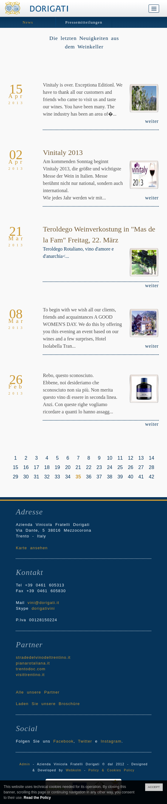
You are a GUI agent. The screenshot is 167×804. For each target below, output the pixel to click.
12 (130, 458)
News (27, 22)
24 (109, 467)
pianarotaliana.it (33, 663)
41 (141, 476)
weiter (152, 121)
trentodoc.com (31, 669)
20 (67, 467)
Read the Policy (37, 798)
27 (141, 467)
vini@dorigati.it (44, 602)
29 (15, 476)
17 (36, 467)
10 (109, 458)
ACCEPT (154, 787)
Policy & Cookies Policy (111, 770)
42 (151, 476)
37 (99, 476)
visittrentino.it (30, 674)
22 (88, 467)
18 (47, 467)
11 (120, 458)
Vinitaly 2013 (63, 152)
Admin (24, 764)
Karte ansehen (32, 548)
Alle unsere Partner (38, 692)
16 (26, 467)
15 (15, 467)
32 (47, 476)
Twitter (85, 741)
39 (120, 476)
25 (120, 467)
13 (141, 458)
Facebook (63, 741)
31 (36, 476)
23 (99, 467)
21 (78, 467)
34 (67, 476)
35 (78, 476)
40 (130, 476)
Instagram (111, 741)
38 (109, 476)
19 (57, 467)
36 (88, 476)
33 (57, 476)
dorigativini (43, 608)
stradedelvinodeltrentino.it (43, 657)
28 (151, 467)
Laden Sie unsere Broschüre (48, 703)
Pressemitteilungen (83, 22)
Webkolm (73, 770)
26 (130, 467)
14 (151, 458)
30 (26, 476)
